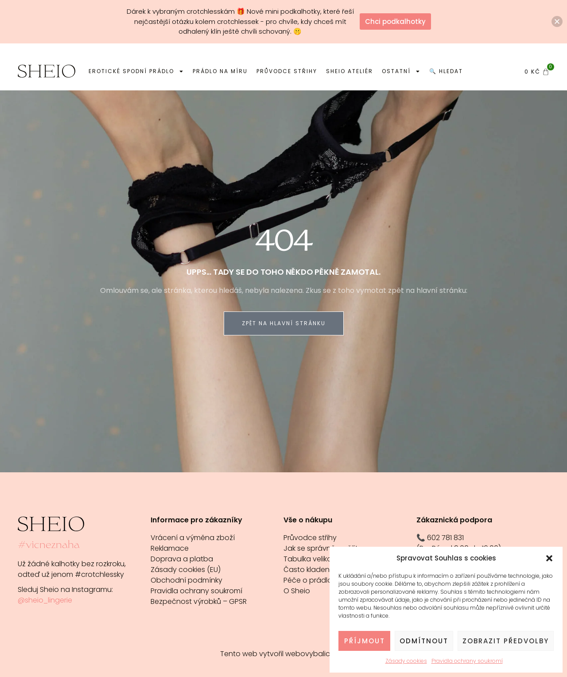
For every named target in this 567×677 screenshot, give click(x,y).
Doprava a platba (182, 559)
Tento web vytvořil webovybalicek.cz (283, 654)
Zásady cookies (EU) (186, 569)
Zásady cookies (406, 661)
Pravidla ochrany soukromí (467, 661)
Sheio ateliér (349, 71)
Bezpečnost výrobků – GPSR (199, 601)
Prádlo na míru (220, 71)
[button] (549, 558)
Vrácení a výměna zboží (193, 538)
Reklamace (170, 548)
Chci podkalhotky (395, 21)
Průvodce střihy (286, 71)
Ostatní (401, 71)
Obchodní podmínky (186, 580)
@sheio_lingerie (45, 600)
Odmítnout (424, 641)
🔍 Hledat (446, 71)
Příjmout (364, 641)
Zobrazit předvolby (505, 641)
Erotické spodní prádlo (136, 71)
